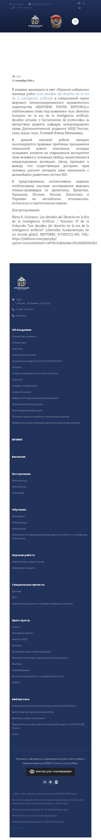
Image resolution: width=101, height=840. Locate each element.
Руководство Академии (24, 336)
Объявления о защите (23, 568)
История (16, 367)
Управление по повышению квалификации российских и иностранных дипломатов (49, 536)
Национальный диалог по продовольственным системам (42, 603)
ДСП (14, 597)
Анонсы (16, 627)
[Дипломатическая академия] (35, 21)
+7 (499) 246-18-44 (22, 7)
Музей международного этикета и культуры (35, 373)
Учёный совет (19, 342)
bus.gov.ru (17, 828)
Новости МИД (19, 639)
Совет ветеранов (20, 670)
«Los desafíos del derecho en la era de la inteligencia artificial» (50, 96)
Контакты (16, 4)
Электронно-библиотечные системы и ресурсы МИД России (44, 705)
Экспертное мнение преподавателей (31, 651)
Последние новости (22, 633)
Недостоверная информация (27, 410)
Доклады (16, 591)
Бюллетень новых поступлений (28, 718)
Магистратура (19, 480)
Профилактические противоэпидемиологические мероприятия (46, 422)
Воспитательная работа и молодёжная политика (37, 676)
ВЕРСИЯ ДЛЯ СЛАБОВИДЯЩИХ (50, 771)
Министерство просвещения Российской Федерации (38, 821)
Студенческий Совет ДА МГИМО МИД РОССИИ (37, 361)
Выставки (17, 663)
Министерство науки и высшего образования (34, 815)
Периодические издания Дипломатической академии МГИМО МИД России (48, 726)
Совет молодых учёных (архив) (28, 561)
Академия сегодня (21, 392)
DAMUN (16, 682)
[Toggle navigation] (75, 21)
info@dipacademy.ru (40, 4)
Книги (15, 734)
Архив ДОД (18, 492)
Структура (17, 348)
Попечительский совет (24, 354)
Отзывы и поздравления (24, 385)
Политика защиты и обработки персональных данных (40, 416)
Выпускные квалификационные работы (33, 712)
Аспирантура (19, 486)
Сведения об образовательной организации (35, 398)
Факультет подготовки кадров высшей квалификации (40, 657)
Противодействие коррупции (27, 404)
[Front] (21, 282)
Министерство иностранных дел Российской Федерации (40, 809)
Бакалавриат (18, 516)
